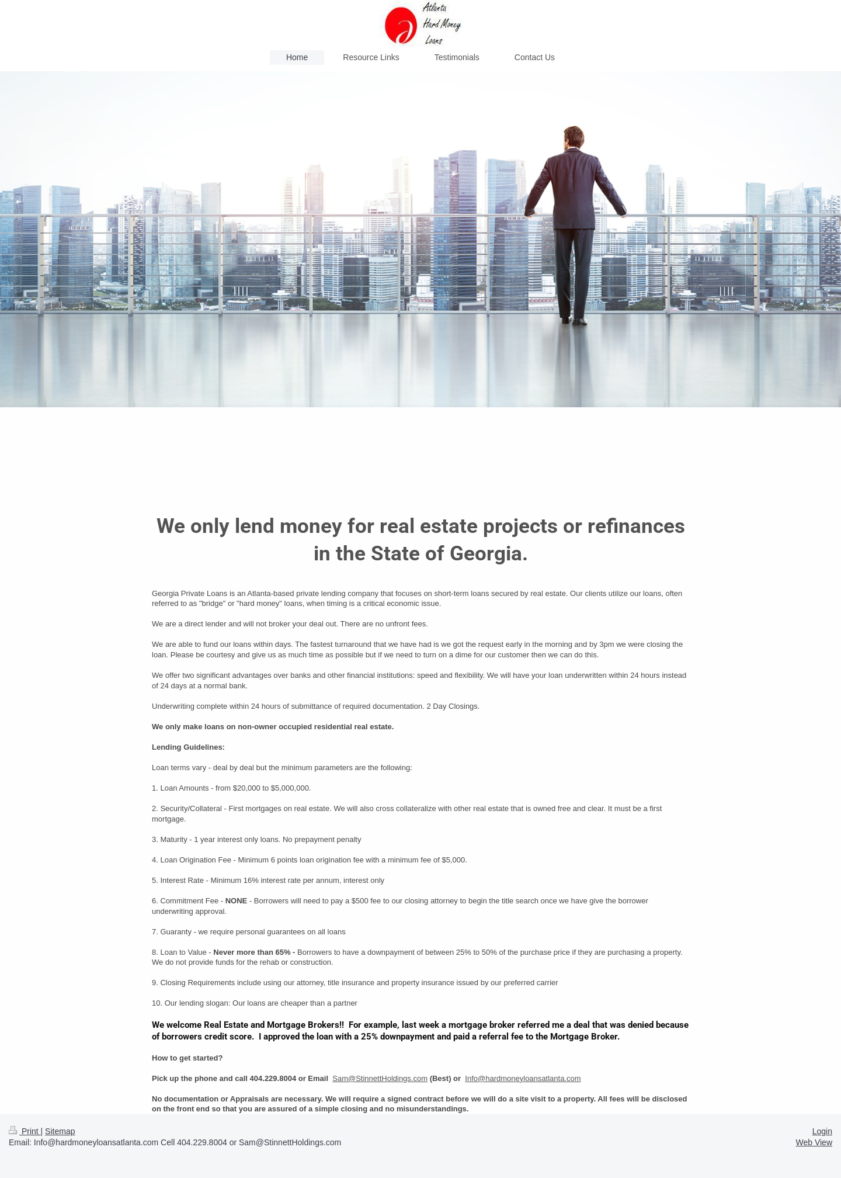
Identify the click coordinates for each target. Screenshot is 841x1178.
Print (25, 1131)
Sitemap (60, 1131)
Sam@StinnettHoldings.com (380, 1078)
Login (822, 1131)
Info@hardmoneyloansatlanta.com (523, 1078)
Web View (813, 1142)
